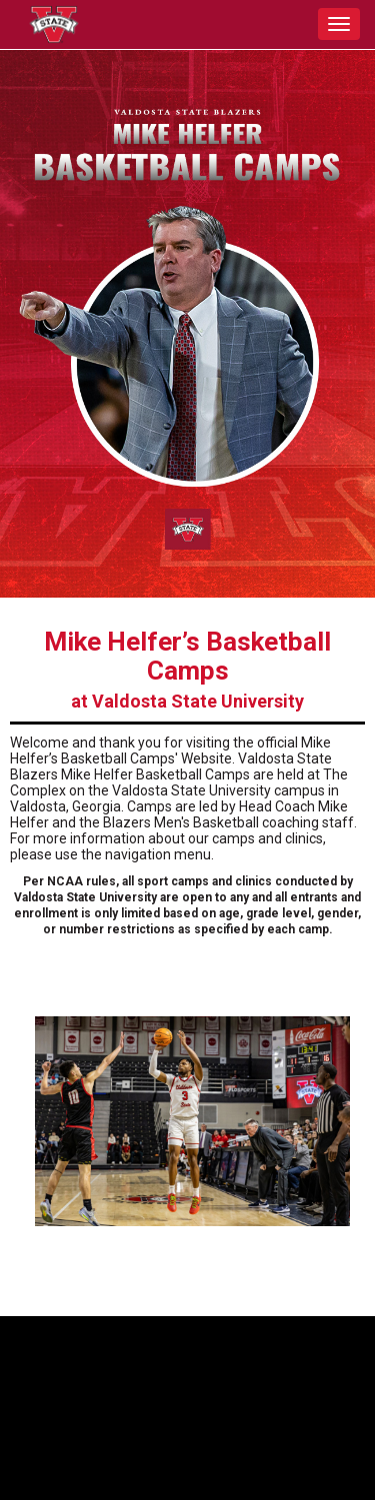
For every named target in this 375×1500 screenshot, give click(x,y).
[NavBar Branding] (50, 24)
